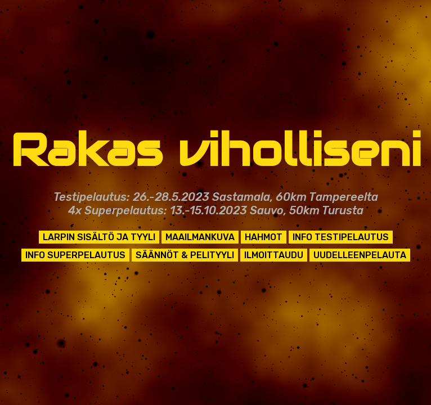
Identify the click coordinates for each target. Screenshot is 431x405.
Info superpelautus (75, 255)
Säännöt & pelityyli (185, 255)
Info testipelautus (341, 237)
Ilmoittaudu (273, 255)
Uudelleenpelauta (359, 255)
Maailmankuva (200, 237)
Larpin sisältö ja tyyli (99, 237)
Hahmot (263, 237)
